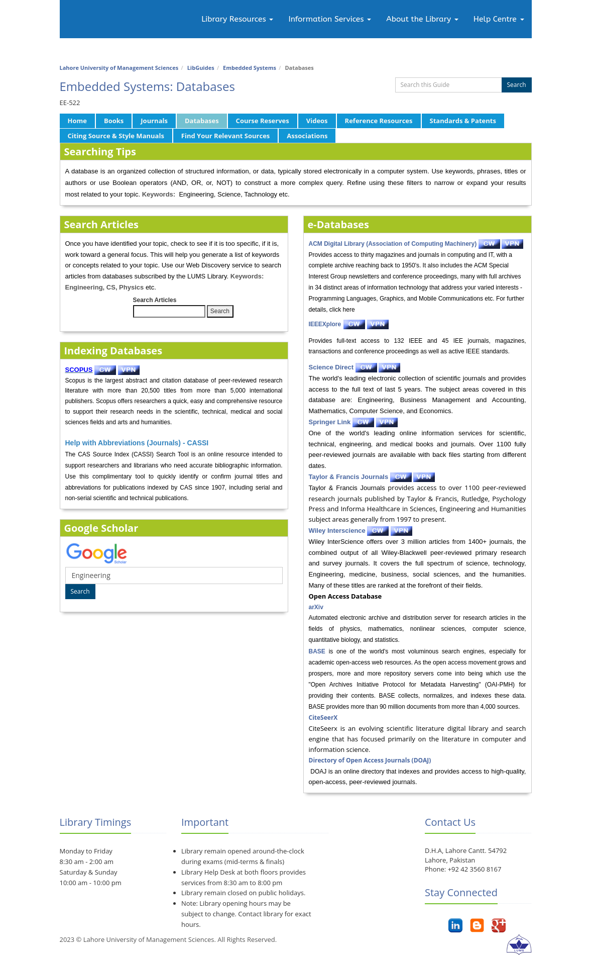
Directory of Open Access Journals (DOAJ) (370, 760)
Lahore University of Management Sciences (119, 67)
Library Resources (237, 19)
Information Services (329, 19)
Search (516, 84)
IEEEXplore (325, 324)
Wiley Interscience (337, 530)
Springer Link (330, 422)
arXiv (316, 607)
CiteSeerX (323, 717)
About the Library (422, 19)
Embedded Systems (249, 67)
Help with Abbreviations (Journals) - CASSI (137, 443)
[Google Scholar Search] (174, 575)
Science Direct (331, 367)
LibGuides (200, 67)
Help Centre (499, 19)
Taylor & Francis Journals (349, 477)
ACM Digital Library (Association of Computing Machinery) (393, 243)
